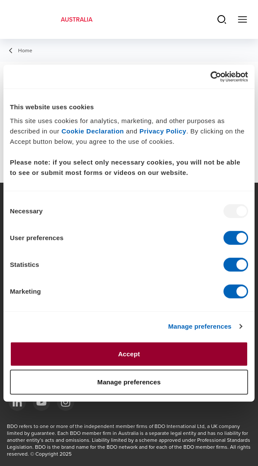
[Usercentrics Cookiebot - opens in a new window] (210, 76)
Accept (129, 353)
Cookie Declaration (92, 130)
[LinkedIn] (17, 402)
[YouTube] (41, 402)
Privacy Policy (162, 130)
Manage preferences (200, 326)
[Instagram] (65, 402)
